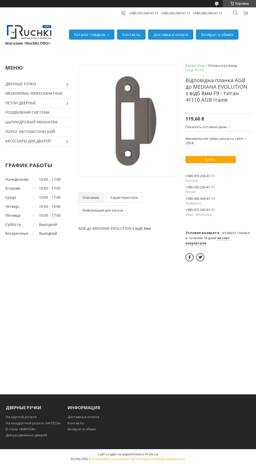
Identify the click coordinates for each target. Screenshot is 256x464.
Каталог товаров (89, 34)
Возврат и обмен (217, 34)
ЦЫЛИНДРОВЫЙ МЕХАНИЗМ (31, 121)
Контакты (131, 34)
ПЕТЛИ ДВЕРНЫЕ (20, 102)
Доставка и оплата (170, 34)
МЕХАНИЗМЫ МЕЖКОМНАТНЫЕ (33, 93)
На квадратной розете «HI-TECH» (33, 423)
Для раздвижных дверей (26, 435)
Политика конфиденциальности (160, 459)
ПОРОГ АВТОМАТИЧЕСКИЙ (30, 131)
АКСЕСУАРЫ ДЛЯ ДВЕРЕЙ (28, 140)
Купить (210, 159)
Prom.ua (151, 454)
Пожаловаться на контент (111, 459)
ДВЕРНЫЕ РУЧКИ (20, 83)
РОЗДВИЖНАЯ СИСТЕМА (27, 112)
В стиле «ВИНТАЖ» (21, 429)
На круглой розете (21, 416)
